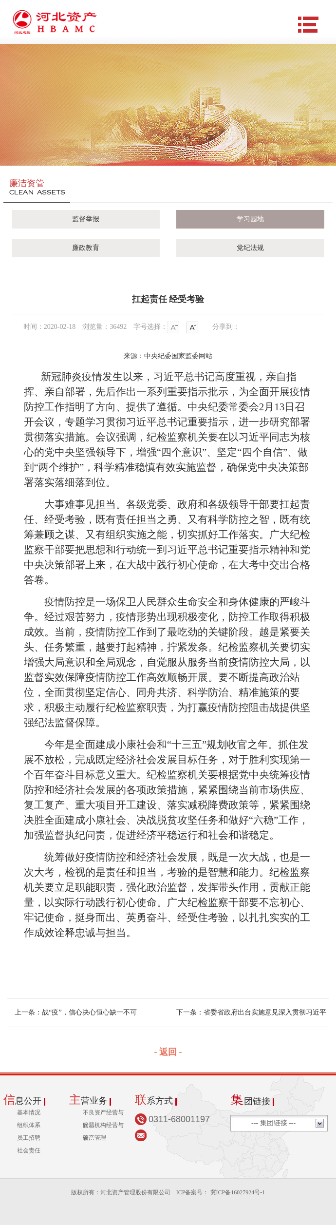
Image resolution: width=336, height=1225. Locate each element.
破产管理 (94, 1137)
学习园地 (250, 219)
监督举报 (85, 219)
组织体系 (28, 1125)
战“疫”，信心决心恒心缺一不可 (89, 1012)
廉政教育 (85, 247)
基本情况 (28, 1112)
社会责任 (28, 1150)
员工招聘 (28, 1137)
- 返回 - (168, 1052)
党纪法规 (250, 247)
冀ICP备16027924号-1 (237, 1192)
